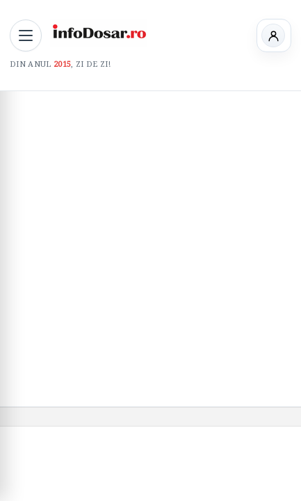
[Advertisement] (150, 248)
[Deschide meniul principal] (26, 35)
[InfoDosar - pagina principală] (98, 33)
